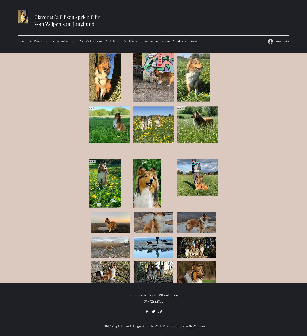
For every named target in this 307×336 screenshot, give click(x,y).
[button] (109, 77)
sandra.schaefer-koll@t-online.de (154, 295)
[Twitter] (153, 311)
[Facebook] (147, 311)
